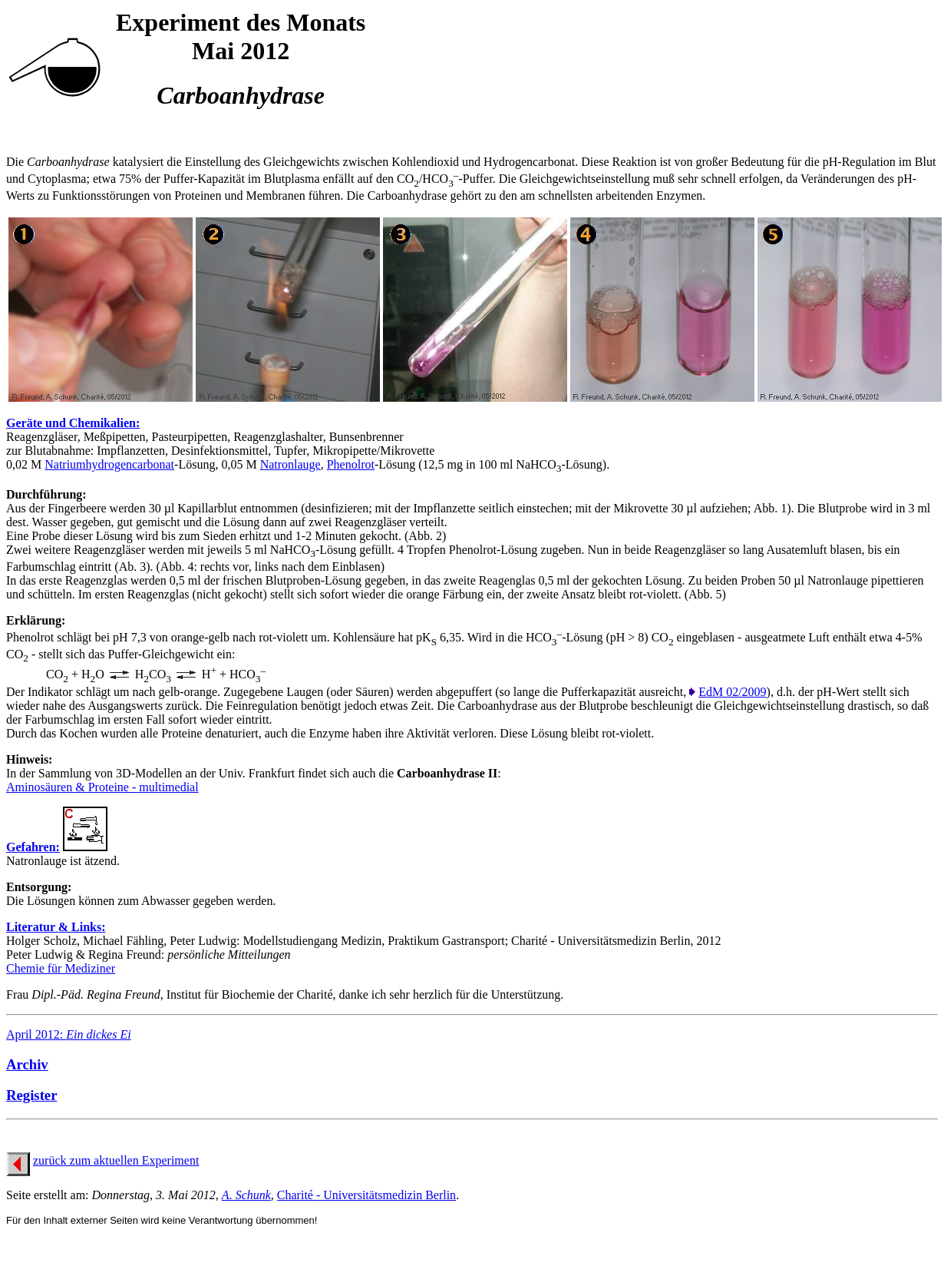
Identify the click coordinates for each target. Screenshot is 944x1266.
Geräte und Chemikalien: (73, 422)
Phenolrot (351, 464)
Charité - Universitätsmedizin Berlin (366, 1194)
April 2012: (68, 1034)
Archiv (27, 1064)
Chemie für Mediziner (60, 968)
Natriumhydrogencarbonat (109, 464)
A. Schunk (246, 1194)
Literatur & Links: (55, 926)
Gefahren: (33, 846)
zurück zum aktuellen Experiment (116, 1160)
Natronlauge (290, 464)
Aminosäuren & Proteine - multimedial (102, 787)
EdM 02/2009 (732, 691)
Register (31, 1095)
